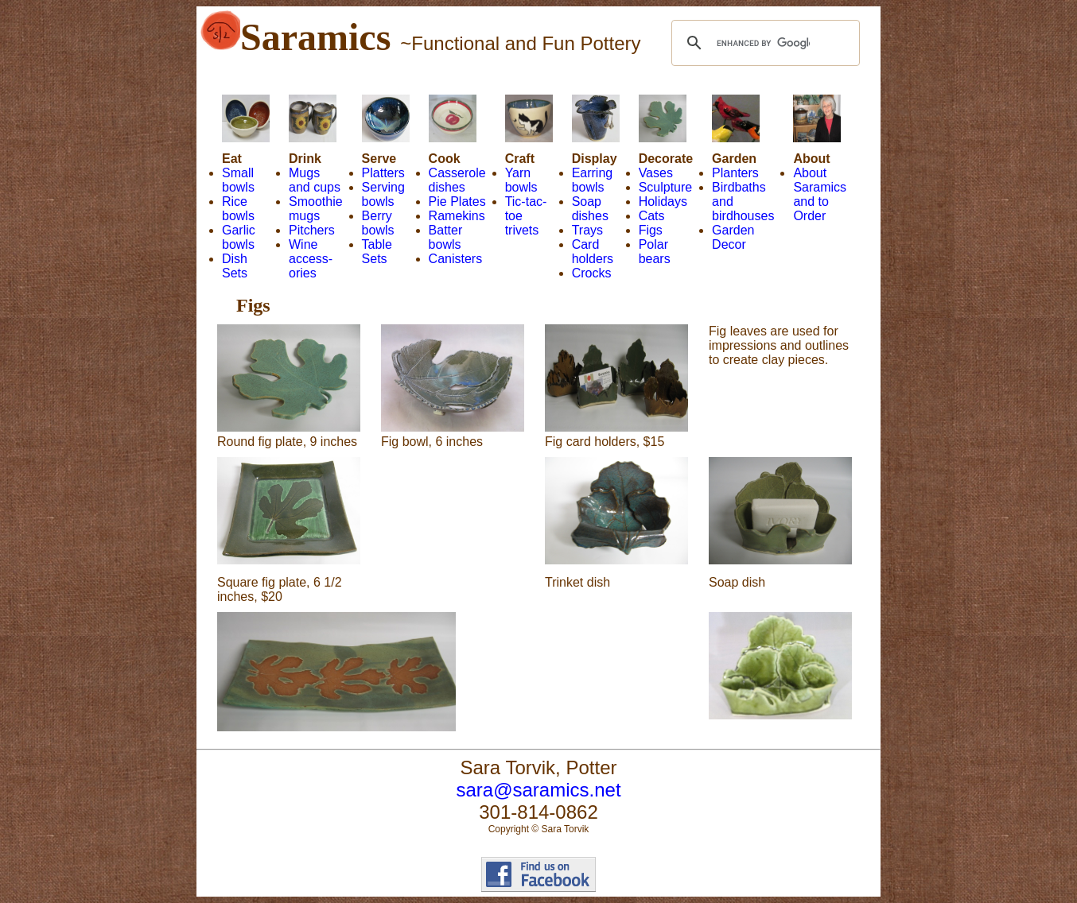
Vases (656, 173)
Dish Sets (234, 266)
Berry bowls (378, 223)
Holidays (663, 201)
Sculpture (666, 187)
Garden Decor (733, 237)
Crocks (592, 273)
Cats (652, 216)
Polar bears (655, 251)
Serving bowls (383, 194)
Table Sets (377, 251)
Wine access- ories (310, 259)
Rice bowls (238, 209)
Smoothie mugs (316, 209)
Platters (383, 173)
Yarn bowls (521, 180)
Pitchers (312, 230)
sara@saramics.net (538, 789)
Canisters (456, 258)
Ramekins (457, 216)
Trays (587, 230)
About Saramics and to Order (819, 194)
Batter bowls (446, 237)
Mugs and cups (314, 180)
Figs (651, 230)
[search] (763, 42)
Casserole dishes (457, 180)
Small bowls (238, 180)
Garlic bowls (238, 237)
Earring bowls (592, 180)
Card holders (592, 251)
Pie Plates (457, 201)
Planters (735, 173)
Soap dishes (590, 209)
